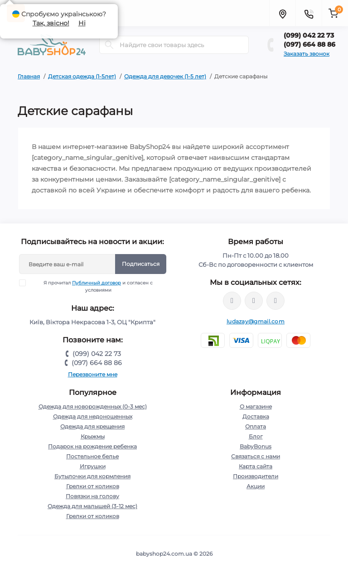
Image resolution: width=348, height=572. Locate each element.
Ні (82, 23)
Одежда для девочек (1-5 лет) (165, 76)
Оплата (255, 426)
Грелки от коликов (92, 486)
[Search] (109, 45)
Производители (255, 476)
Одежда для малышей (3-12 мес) (92, 506)
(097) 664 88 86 (309, 44)
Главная (29, 76)
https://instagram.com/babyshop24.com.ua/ (253, 300)
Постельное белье (92, 456)
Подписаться (141, 263)
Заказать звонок (306, 53)
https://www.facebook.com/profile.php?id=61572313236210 (232, 300)
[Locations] (282, 13)
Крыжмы (93, 436)
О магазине (256, 406)
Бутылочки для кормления (92, 476)
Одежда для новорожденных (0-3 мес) (93, 406)
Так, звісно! (51, 23)
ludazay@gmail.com (256, 321)
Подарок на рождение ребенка (92, 446)
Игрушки (93, 466)
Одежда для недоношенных (92, 416)
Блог (256, 436)
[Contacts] (308, 13)
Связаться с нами (255, 456)
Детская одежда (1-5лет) (82, 76)
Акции (255, 486)
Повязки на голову (92, 496)
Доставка (255, 416)
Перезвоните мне (92, 374)
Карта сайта (255, 466)
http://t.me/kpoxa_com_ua (275, 300)
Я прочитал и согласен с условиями (91, 286)
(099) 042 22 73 (309, 35)
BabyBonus (255, 446)
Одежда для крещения (92, 426)
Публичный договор (96, 283)
